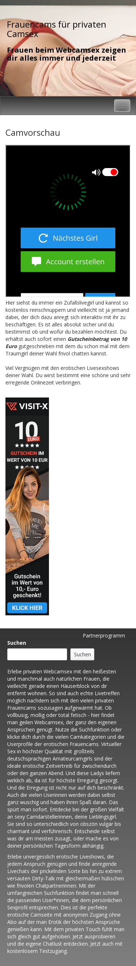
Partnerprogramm (104, 635)
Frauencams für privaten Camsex (56, 29)
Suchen (16, 642)
